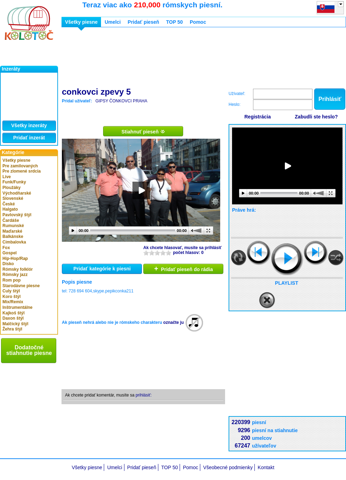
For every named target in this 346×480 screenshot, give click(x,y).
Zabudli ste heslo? (316, 116)
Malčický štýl (15, 323)
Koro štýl (11, 296)
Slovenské (12, 198)
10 (168, 252)
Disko (8, 263)
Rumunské (13, 225)
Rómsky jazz (15, 274)
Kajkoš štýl (13, 313)
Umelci (112, 22)
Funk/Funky (14, 182)
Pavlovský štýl (16, 214)
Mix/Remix (12, 301)
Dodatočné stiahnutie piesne (29, 350)
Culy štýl (11, 291)
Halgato (10, 209)
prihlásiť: (144, 395)
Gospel (9, 252)
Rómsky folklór (17, 269)
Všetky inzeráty (29, 125)
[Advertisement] (96, 58)
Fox (6, 247)
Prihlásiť (329, 99)
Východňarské (16, 193)
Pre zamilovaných (20, 165)
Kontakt (266, 467)
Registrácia (257, 116)
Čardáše (10, 220)
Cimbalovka (14, 242)
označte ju (173, 322)
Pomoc (198, 22)
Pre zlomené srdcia (21, 171)
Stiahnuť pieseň (143, 131)
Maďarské (12, 231)
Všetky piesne (16, 160)
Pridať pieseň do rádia (183, 268)
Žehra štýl (12, 329)
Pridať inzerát (29, 137)
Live (6, 176)
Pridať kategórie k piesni (102, 268)
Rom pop (11, 280)
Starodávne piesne (21, 285)
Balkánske (12, 236)
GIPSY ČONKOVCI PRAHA (121, 101)
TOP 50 (174, 22)
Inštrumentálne (17, 307)
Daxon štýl (13, 318)
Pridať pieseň (143, 22)
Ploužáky (11, 187)
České (8, 204)
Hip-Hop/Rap (15, 258)
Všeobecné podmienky (228, 467)
